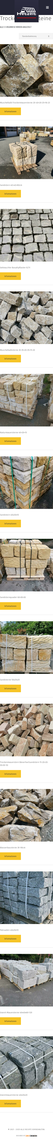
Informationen (10, 111)
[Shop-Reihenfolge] (36, 36)
